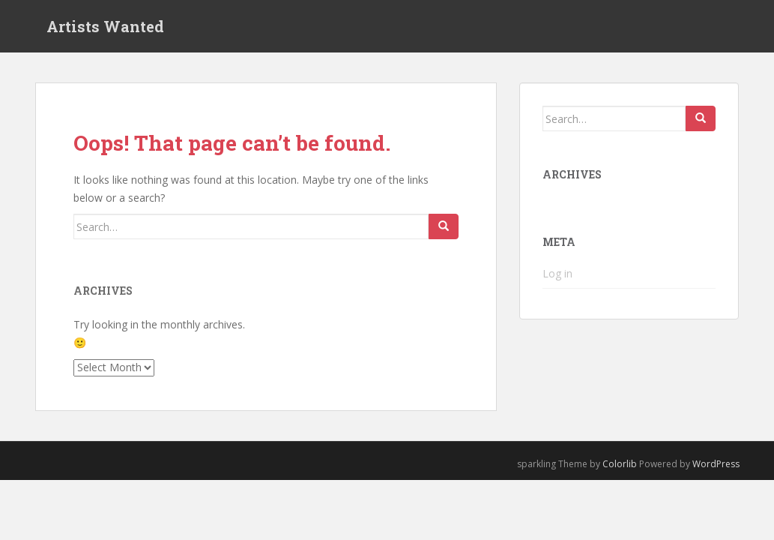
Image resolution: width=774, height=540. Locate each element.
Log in (557, 273)
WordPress (716, 464)
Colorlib (619, 464)
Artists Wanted (105, 26)
